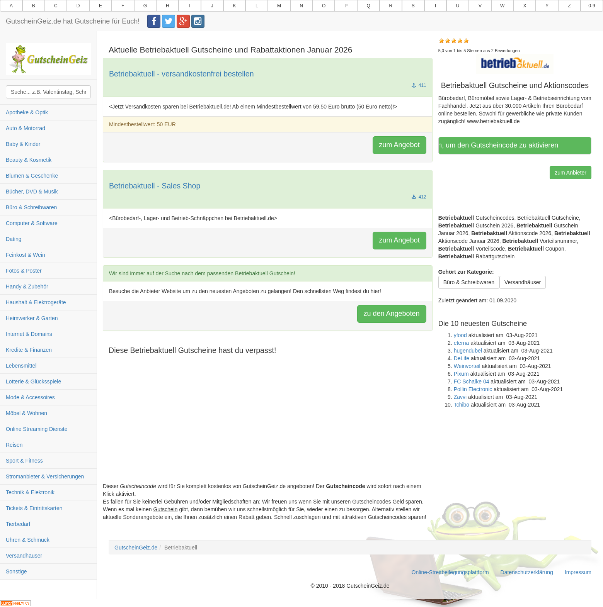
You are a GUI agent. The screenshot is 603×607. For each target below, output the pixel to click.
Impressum (578, 572)
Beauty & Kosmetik (28, 160)
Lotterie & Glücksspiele (33, 381)
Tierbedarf (18, 524)
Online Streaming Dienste (37, 429)
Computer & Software (32, 223)
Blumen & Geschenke (32, 176)
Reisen (14, 445)
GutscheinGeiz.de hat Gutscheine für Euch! (73, 21)
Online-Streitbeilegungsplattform (450, 572)
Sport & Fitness (24, 461)
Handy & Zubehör (27, 286)
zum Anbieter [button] (570, 173)
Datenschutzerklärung (527, 572)
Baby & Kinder (23, 144)
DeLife (461, 358)
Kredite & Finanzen (29, 350)
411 (419, 85)
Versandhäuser (24, 556)
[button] (515, 63)
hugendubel (468, 351)
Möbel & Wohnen (26, 413)
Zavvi (460, 397)
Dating (13, 239)
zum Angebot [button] (399, 145)
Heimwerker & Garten (32, 318)
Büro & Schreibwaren (31, 207)
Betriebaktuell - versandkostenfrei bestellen (181, 74)
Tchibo (461, 405)
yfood (460, 335)
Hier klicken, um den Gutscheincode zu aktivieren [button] (499, 145)
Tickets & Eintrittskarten (34, 508)
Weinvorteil (467, 366)
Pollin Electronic (473, 389)
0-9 (591, 5)
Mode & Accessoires (30, 397)
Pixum (461, 374)
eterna (461, 343)
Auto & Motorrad (25, 128)
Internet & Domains (29, 334)
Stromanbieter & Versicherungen (45, 476)
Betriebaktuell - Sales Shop (154, 185)
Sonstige (16, 571)
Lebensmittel (21, 366)
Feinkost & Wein (25, 255)
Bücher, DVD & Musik (32, 191)
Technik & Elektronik (30, 492)
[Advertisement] (268, 428)
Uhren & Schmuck (27, 540)
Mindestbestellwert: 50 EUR (142, 124)
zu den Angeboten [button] (392, 313)
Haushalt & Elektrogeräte (36, 302)
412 (419, 197)
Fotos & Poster (24, 271)
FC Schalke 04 (471, 381)
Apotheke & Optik (27, 112)
